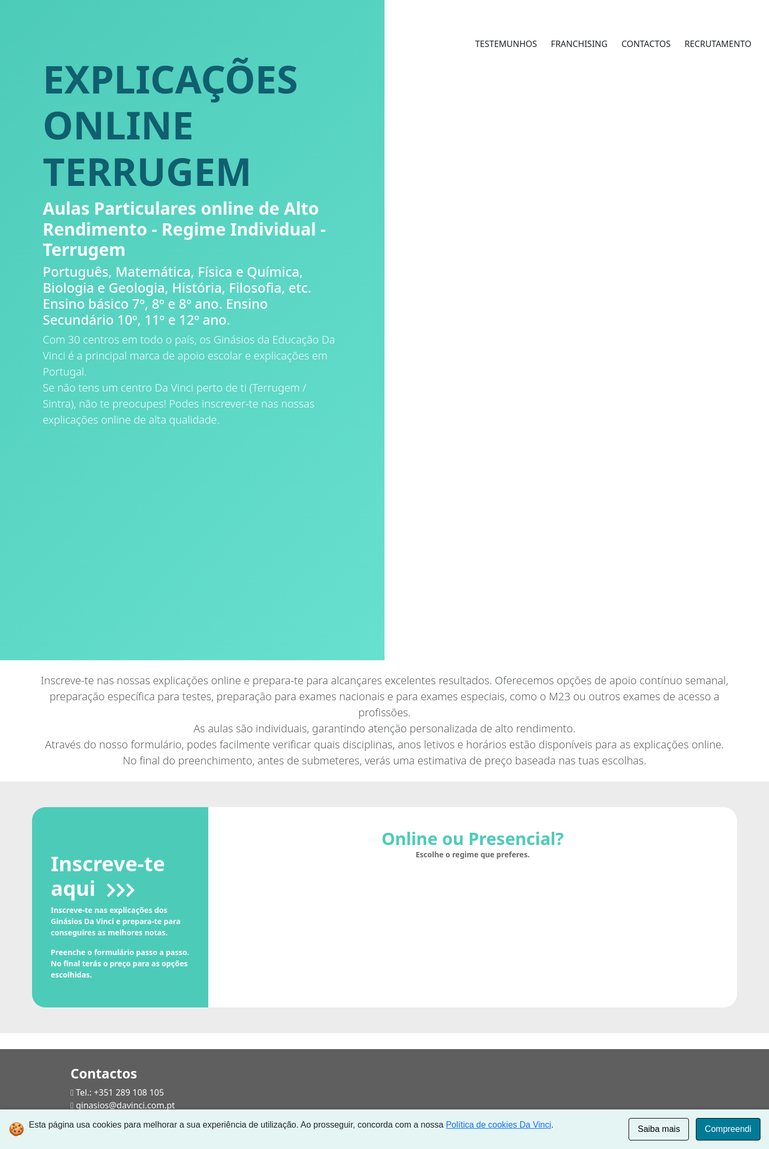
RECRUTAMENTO (718, 44)
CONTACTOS (646, 44)
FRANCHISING (579, 44)
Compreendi (728, 1129)
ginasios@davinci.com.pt (125, 1105)
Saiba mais (659, 1129)
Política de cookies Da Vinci (498, 1124)
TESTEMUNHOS (506, 44)
